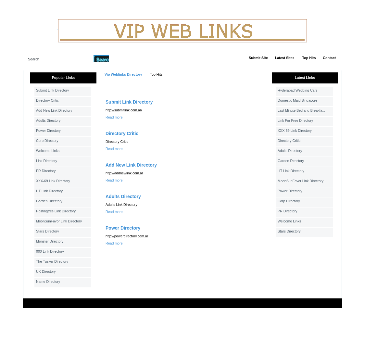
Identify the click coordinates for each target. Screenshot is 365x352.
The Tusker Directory (52, 261)
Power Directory (48, 130)
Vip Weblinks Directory (123, 74)
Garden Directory (49, 201)
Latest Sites (285, 58)
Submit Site (258, 58)
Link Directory (46, 161)
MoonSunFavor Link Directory (59, 221)
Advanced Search (126, 58)
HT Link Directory (49, 191)
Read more (114, 117)
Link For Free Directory (295, 120)
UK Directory (46, 271)
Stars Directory (47, 231)
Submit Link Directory (52, 90)
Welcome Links (47, 151)
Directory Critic (47, 100)
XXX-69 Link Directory (53, 181)
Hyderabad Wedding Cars (297, 90)
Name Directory (48, 281)
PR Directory (46, 171)
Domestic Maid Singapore (297, 100)
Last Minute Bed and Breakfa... (301, 110)
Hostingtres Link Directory (56, 211)
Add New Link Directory (54, 110)
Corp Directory (47, 141)
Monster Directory (49, 241)
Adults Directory (48, 120)
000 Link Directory (50, 251)
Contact (329, 58)
